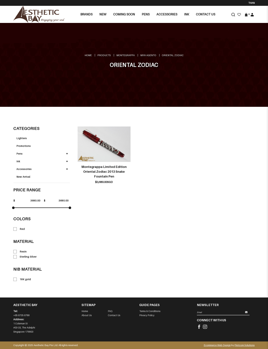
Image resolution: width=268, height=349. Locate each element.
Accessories (24, 169)
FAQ (110, 311)
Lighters (21, 138)
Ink (18, 161)
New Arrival (23, 176)
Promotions (23, 145)
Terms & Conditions (149, 311)
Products (104, 55)
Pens (19, 153)
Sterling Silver (25, 256)
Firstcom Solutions (244, 345)
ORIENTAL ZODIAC (173, 55)
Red (19, 229)
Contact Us (114, 315)
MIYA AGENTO (148, 55)
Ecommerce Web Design (217, 345)
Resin (20, 251)
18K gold (22, 279)
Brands (86, 14)
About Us (87, 315)
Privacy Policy (146, 315)
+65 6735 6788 (21, 315)
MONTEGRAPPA (125, 55)
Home (88, 55)
